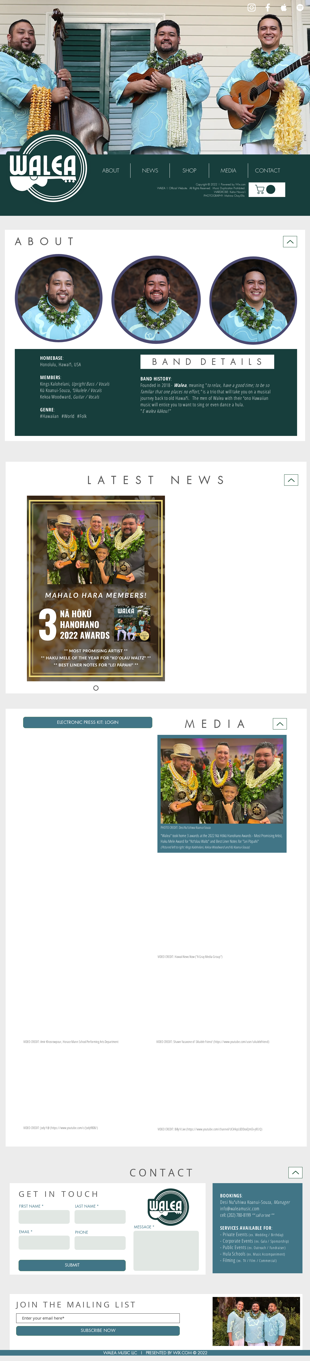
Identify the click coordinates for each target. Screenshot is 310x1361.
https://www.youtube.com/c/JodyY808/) (74, 1127)
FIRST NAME (29, 1206)
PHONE (81, 1232)
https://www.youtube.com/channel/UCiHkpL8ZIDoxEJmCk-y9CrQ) (224, 1129)
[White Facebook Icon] (267, 7)
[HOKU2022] (95, 688)
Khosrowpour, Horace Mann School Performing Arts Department (82, 1041)
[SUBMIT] (72, 1265)
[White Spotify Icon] (300, 7)
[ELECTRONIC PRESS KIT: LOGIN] (87, 722)
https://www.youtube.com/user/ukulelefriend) (241, 1041)
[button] (266, 189)
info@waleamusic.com (239, 1208)
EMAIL (24, 1232)
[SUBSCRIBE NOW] (98, 1331)
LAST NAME (85, 1206)
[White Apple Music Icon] (284, 7)
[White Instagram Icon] (251, 7)
